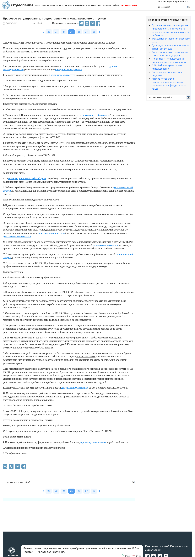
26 (79, 31)
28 (94, 31)
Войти (161, 1)
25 (71, 31)
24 (63, 31)
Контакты (91, 5)
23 (56, 31)
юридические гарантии (68, 69)
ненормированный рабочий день (27, 178)
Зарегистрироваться (177, 1)
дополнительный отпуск (17, 236)
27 (86, 31)
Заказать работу (110, 5)
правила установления (93, 442)
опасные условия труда (52, 233)
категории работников (96, 115)
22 (48, 31)
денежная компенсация (74, 387)
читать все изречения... (52, 551)
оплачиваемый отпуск (63, 75)
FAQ (99, 5)
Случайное (79, 5)
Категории (40, 5)
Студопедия (17, 5)
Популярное (65, 5)
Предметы (52, 5)
